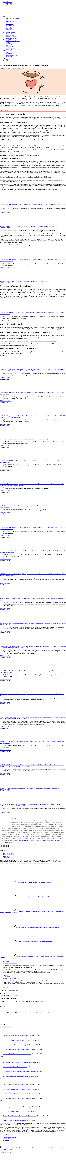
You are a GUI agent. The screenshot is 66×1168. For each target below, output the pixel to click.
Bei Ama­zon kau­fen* (5, 212)
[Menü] (6, 60)
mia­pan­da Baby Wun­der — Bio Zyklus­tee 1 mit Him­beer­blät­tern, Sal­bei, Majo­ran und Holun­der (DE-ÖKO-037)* (28, 226)
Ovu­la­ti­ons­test (46, 171)
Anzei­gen (6, 110)
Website (2, 1009)
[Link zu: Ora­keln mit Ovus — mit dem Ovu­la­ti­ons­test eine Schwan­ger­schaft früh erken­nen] (30, 927)
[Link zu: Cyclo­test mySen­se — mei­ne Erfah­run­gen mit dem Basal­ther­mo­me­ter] (26, 882)
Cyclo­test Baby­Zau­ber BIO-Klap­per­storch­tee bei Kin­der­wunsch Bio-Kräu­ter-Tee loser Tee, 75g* (24, 439)
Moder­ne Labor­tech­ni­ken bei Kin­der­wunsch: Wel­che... (17, 1042)
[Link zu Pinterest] (7, 4)
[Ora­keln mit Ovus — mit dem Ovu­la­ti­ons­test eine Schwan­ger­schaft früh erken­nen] (21, 1149)
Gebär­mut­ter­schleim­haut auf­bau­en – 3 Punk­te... (15, 1069)
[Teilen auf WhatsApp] (8, 854)
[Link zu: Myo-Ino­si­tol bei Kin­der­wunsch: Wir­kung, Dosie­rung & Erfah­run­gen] (26, 941)
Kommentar (3, 1026)
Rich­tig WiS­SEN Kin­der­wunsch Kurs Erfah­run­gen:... (16, 1037)
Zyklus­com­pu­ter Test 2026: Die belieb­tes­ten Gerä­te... (16, 1051)
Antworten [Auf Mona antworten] (5, 975)
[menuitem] (34, 22)
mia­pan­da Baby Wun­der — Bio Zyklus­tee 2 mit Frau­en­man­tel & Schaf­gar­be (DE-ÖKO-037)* (23, 281)
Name (1, 1004)
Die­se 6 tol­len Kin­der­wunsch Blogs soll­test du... (15, 1078)
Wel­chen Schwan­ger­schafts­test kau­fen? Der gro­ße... (16, 1046)
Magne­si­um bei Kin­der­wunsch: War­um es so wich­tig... (17, 1055)
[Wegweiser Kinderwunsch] (11, 14)
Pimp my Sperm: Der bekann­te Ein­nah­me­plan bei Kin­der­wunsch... (19, 1073)
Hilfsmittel (8, 68)
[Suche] (5, 59)
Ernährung (2, 68)
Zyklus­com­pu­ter (36, 171)
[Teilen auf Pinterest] (8, 856)
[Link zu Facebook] (7, 2)
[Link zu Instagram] (7, 3)
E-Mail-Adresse (4, 1007)
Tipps (23, 68)
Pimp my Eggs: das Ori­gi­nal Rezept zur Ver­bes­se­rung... (17, 1064)
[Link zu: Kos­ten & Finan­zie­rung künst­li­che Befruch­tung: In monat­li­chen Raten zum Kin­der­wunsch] (32, 896)
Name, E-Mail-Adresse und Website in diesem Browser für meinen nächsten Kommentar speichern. (27, 1012)
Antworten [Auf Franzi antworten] (5, 987)
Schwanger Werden (17, 68)
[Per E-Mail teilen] (7, 857)
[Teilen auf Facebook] (8, 853)
